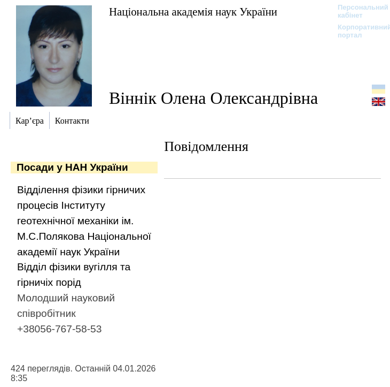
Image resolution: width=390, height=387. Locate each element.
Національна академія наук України (193, 11)
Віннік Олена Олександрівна (213, 98)
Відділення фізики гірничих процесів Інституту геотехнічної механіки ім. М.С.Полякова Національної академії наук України (84, 220)
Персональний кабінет (358, 11)
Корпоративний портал (358, 31)
